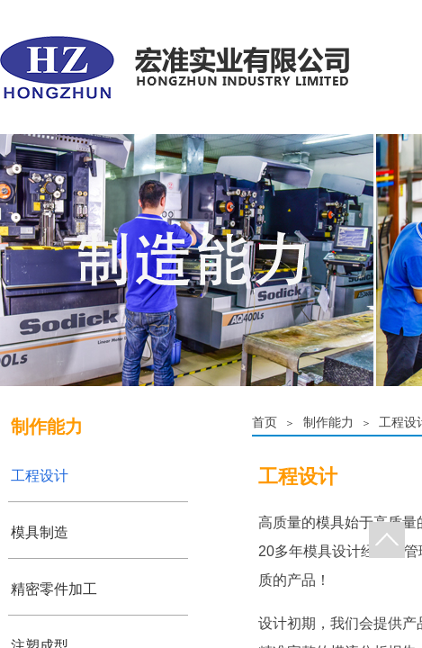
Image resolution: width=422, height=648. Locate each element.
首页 (264, 422)
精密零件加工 (54, 589)
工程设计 (39, 475)
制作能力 (328, 422)
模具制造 (39, 532)
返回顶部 (387, 540)
